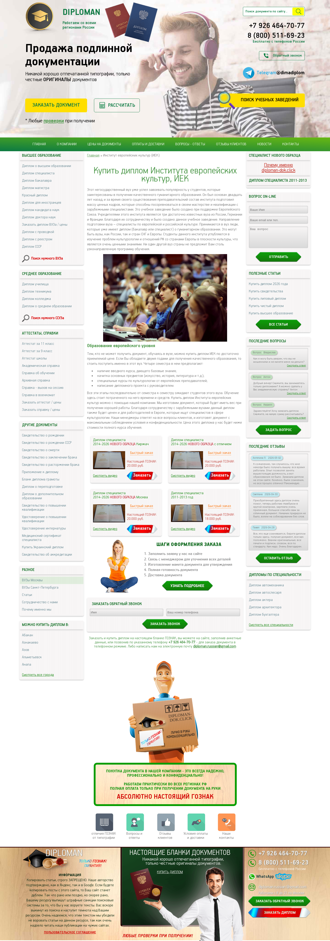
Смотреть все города (38, 675)
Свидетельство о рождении (43, 435)
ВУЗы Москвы (32, 580)
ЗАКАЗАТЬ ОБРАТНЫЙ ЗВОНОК (280, 901)
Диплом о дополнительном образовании (42, 496)
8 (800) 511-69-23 (276, 36)
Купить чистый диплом (266, 310)
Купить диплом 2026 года (268, 288)
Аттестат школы (34, 358)
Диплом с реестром (37, 239)
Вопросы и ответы (134, 835)
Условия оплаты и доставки (196, 835)
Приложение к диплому (40, 472)
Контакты (290, 144)
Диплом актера (261, 604)
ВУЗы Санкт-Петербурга (40, 587)
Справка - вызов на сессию (42, 388)
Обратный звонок (287, 55)
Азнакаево (30, 642)
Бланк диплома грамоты (40, 479)
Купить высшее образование (271, 317)
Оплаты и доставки (148, 144)
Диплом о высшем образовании (46, 166)
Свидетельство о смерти (40, 450)
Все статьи (278, 328)
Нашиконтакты (226, 835)
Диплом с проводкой (38, 232)
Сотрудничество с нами (40, 602)
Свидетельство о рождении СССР (47, 443)
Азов (25, 650)
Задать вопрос (278, 434)
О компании (67, 144)
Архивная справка (36, 380)
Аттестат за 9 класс (37, 351)
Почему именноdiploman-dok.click (278, 167)
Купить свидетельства (266, 295)
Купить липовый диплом (267, 303)
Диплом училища (35, 284)
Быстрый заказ (141, 453)
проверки (54, 121)
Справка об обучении (38, 373)
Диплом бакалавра (37, 180)
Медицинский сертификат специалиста (41, 538)
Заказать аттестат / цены (41, 402)
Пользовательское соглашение (70, 932)
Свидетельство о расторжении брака (50, 465)
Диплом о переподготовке (42, 487)
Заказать (142, 475)
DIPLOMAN (63, 853)
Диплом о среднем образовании (47, 306)
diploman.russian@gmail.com (214, 646)
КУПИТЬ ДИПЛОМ (170, 872)
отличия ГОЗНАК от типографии (103, 835)
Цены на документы (104, 144)
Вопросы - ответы (190, 144)
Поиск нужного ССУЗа (47, 318)
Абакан (27, 635)
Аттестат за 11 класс (38, 344)
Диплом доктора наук (39, 217)
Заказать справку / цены (41, 410)
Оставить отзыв (278, 562)
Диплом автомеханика (266, 589)
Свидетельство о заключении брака (49, 457)
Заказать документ (56, 105)
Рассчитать (121, 105)
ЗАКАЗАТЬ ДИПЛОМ (280, 913)
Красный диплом (35, 195)
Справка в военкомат (38, 395)
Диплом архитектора (265, 611)
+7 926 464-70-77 (277, 26)
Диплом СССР (31, 246)
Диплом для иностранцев (41, 202)
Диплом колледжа (36, 299)
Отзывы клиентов (231, 144)
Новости (264, 144)
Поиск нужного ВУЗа (47, 258)
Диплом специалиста (38, 173)
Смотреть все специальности (271, 629)
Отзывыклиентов (165, 835)
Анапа (26, 664)
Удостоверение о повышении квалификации (44, 519)
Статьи (27, 595)
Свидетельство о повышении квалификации (44, 507)
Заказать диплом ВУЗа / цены (44, 224)
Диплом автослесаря (265, 597)
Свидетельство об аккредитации (47, 554)
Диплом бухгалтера (264, 619)
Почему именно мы (36, 609)
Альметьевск (32, 657)
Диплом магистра (35, 188)
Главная (39, 144)
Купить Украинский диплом (42, 547)
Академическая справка (41, 366)
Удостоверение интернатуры (44, 528)
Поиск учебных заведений (270, 100)
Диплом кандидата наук (40, 210)
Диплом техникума (36, 291)
